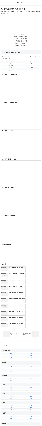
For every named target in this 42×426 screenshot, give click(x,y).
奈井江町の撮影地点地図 (21, 47)
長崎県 (11, 407)
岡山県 (11, 388)
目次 (19, 34)
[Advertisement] (21, 23)
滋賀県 (11, 373)
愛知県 (31, 364)
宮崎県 (31, 406)
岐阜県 (11, 364)
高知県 (31, 397)
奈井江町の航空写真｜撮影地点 (21, 36)
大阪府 (11, 377)
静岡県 (11, 366)
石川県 (11, 357)
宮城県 (11, 327)
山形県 (31, 323)
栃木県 (11, 336)
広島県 (31, 384)
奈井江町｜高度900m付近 (21, 43)
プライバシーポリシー (31, 422)
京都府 (11, 375)
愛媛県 (31, 395)
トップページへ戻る (10, 422)
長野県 (31, 346)
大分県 (31, 404)
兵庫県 (31, 373)
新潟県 (11, 346)
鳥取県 (11, 384)
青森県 (11, 323)
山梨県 (11, 348)
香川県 (11, 397)
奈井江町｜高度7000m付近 (21, 38)
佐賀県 (11, 406)
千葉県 (31, 334)
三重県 (31, 366)
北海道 (11, 321)
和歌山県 (31, 377)
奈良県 (31, 375)
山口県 (31, 386)
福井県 (31, 355)
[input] (21, 313)
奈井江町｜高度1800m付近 (21, 42)
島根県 (11, 386)
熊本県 (11, 409)
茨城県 (11, 334)
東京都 (31, 336)
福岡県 (11, 404)
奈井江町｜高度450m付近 (21, 45)
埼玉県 (11, 339)
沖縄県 (31, 409)
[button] (40, 313)
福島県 (31, 325)
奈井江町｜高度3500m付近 (21, 40)
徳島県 (11, 395)
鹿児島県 (31, 407)
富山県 (11, 355)
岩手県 (11, 325)
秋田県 (31, 321)
